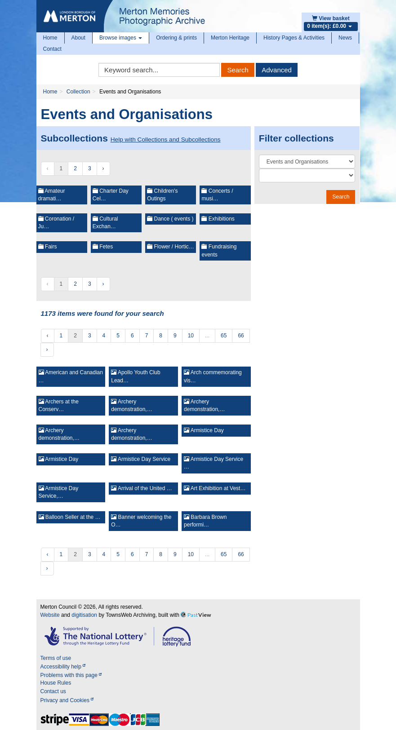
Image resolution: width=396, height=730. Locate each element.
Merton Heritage (230, 38)
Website (50, 615)
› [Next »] (103, 168)
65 (224, 335)
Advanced (277, 70)
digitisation (84, 615)
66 (241, 335)
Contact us (53, 691)
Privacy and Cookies (67, 700)
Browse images (120, 38)
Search (238, 70)
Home (50, 38)
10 (191, 335)
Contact (52, 49)
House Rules (55, 683)
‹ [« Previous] (48, 335)
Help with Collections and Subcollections (166, 139)
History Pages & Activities (294, 38)
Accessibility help (63, 667)
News (345, 38)
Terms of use (55, 658)
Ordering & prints (176, 38)
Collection (78, 91)
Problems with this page (71, 675)
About (78, 38)
